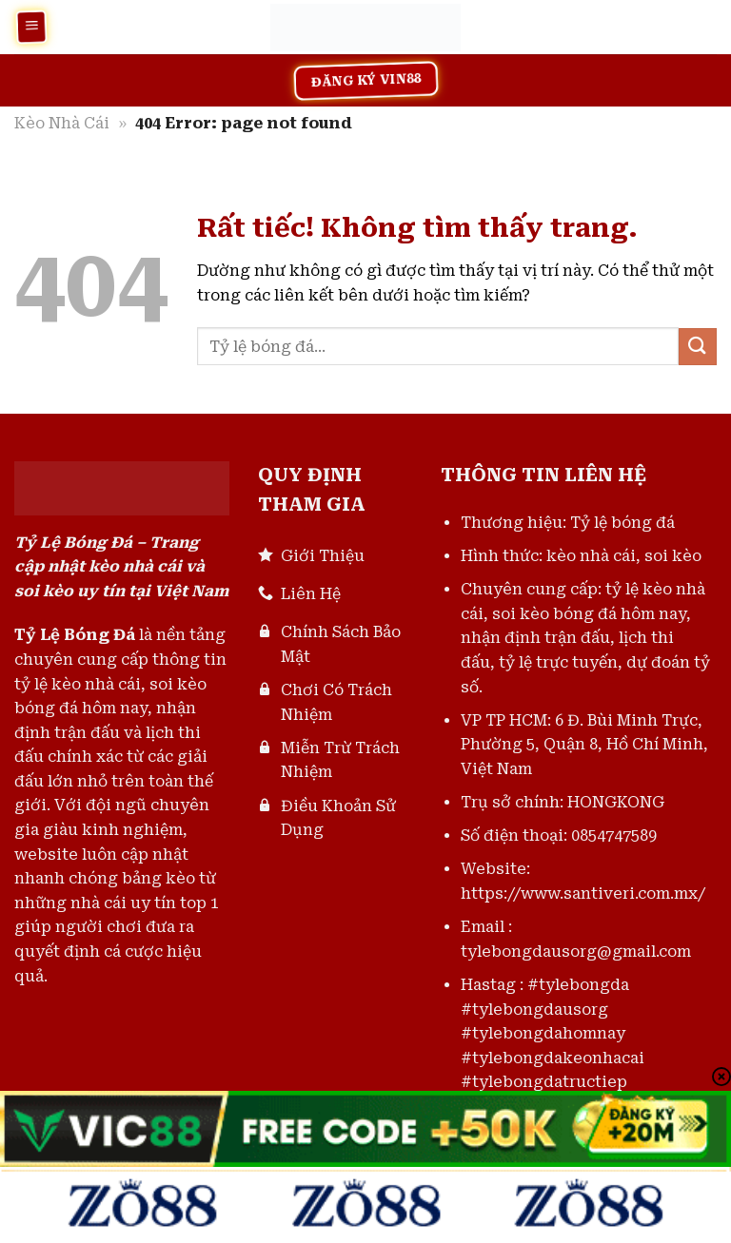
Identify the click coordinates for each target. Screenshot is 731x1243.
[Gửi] (698, 346)
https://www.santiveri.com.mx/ (583, 893)
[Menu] (31, 27)
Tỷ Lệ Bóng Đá (74, 635)
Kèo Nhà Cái (61, 123)
